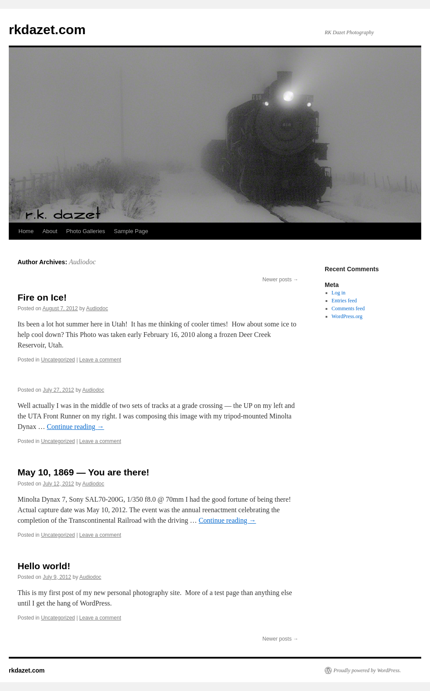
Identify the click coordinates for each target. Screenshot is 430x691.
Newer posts (280, 279)
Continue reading (75, 426)
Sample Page (131, 231)
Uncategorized (58, 360)
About (50, 231)
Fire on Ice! (42, 297)
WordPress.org (347, 316)
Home (26, 231)
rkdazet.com (47, 29)
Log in (339, 293)
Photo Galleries (85, 231)
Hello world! (44, 566)
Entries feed (344, 301)
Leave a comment (100, 360)
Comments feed (348, 308)
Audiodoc (82, 262)
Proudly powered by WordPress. (367, 670)
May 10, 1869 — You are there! (83, 472)
